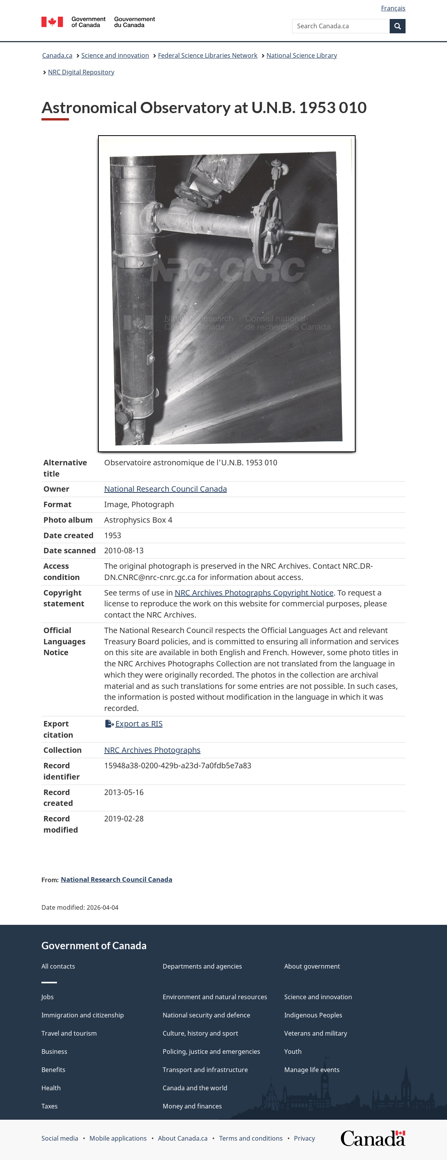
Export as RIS (134, 723)
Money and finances (192, 1106)
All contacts (58, 966)
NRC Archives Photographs (152, 750)
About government (312, 966)
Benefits (53, 1069)
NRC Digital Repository (81, 72)
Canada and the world (195, 1088)
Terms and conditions (251, 1138)
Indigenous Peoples (313, 1015)
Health (51, 1088)
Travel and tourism (69, 1033)
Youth (293, 1051)
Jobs (47, 997)
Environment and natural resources (215, 997)
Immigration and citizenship (82, 1015)
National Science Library (301, 55)
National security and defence (206, 1015)
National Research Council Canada (165, 489)
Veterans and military (315, 1033)
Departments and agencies (202, 966)
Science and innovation (115, 55)
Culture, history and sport (200, 1033)
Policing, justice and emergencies (211, 1051)
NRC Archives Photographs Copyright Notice (254, 592)
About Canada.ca (183, 1138)
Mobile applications (118, 1138)
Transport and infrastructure (205, 1069)
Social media (59, 1138)
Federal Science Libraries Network (208, 55)
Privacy (304, 1138)
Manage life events (312, 1069)
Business (54, 1051)
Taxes (49, 1106)
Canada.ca (57, 55)
